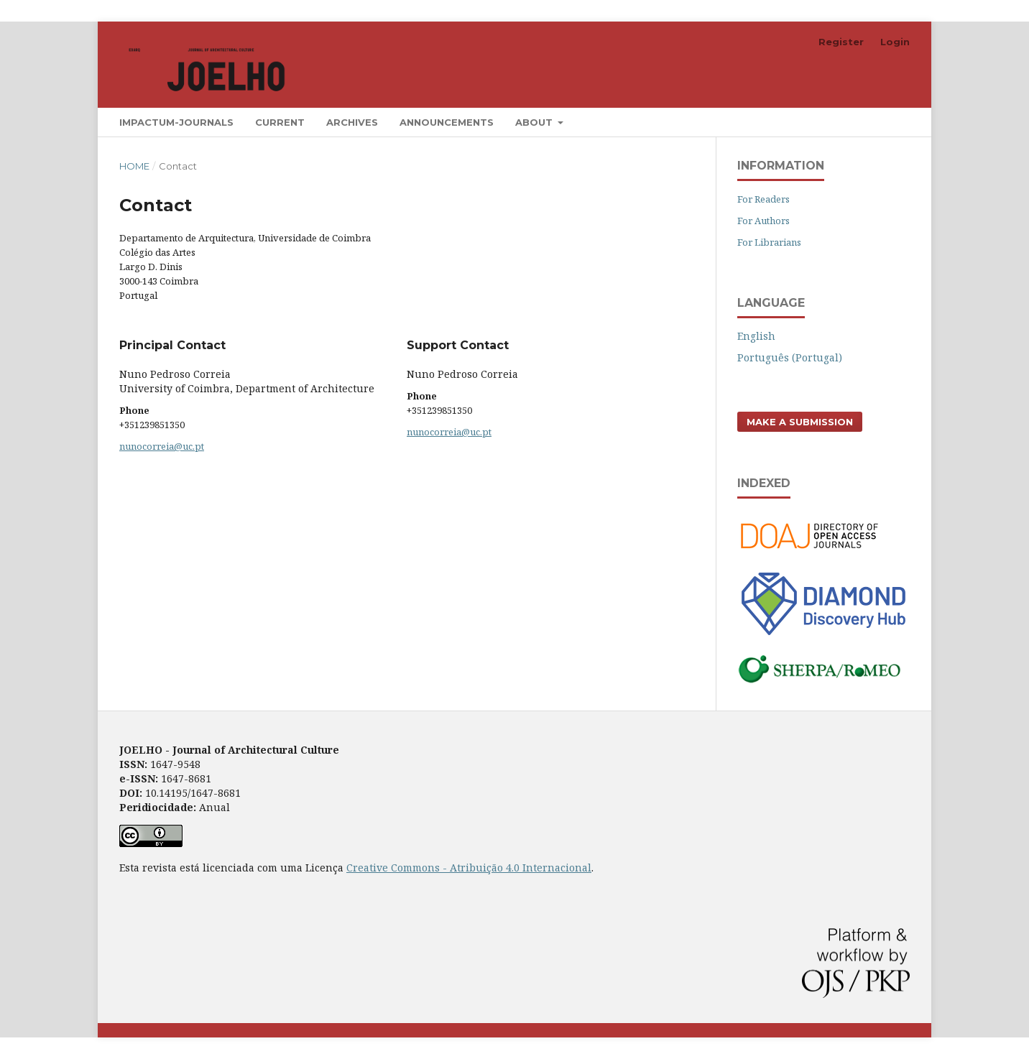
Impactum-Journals (176, 122)
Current (280, 122)
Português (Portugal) (789, 357)
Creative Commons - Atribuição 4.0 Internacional (468, 867)
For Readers (763, 199)
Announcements (447, 122)
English (756, 336)
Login (895, 41)
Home (134, 166)
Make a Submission (800, 421)
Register (841, 41)
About (535, 122)
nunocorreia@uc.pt (161, 446)
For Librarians (769, 242)
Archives (352, 122)
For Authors (763, 220)
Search (876, 122)
